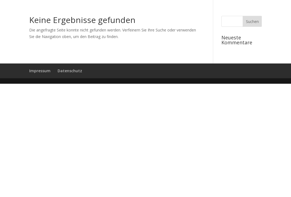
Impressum (40, 70)
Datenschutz (70, 70)
